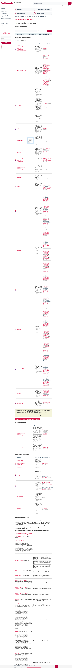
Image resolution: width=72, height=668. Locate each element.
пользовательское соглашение (34, 667)
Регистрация (6, 45)
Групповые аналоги (31, 34)
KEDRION (45, 103)
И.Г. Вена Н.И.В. (21, 105)
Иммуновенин (20, 140)
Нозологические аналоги (44, 34)
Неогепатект (20, 485)
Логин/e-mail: (4, 35)
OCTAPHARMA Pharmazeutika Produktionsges (46, 194)
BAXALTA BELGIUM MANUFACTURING (47, 188)
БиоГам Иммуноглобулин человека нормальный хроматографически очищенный (21, 49)
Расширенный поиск (67, 5)
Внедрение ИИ (4, 28)
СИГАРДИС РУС (46, 148)
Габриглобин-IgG (21, 70)
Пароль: (3, 38)
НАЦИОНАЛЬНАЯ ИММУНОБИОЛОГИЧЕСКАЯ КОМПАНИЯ (47, 474)
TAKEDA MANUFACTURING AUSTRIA (47, 184)
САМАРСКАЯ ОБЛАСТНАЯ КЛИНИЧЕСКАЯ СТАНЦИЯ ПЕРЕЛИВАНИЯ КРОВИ (46, 61)
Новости (3, 8)
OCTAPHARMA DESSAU (46, 217)
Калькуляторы (4, 23)
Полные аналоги (20, 34)
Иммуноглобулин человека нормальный (21, 160)
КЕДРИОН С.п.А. (46, 106)
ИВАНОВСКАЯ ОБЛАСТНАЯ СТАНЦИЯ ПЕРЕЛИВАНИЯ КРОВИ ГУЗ (47, 72)
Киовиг (19, 186)
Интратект (19, 177)
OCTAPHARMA (46, 395)
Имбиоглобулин (20, 128)
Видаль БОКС (4, 16)
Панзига (19, 393)
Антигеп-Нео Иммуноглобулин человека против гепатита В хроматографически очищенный (21, 464)
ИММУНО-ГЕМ (46, 55)
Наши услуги (4, 11)
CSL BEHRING (45, 447)
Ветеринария (4, 20)
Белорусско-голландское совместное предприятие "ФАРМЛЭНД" (45, 435)
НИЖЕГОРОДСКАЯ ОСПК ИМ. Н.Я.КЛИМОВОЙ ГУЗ (47, 159)
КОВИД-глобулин (21, 475)
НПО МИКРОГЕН (46, 48)
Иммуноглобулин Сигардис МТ (21, 151)
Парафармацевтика (6, 18)
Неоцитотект (20, 496)
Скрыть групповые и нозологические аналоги (27, 419)
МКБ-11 (3, 25)
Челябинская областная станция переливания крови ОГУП (47, 79)
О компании (4, 13)
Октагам (19, 211)
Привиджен (20, 447)
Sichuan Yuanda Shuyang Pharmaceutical (46, 152)
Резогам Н (19, 508)
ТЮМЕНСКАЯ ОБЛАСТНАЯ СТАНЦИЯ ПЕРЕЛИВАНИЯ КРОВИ (46, 83)
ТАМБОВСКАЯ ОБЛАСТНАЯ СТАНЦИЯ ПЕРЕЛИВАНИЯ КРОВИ (47, 67)
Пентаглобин (20, 403)
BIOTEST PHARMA (47, 176)
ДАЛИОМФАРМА (46, 429)
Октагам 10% (20, 368)
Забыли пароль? (6, 48)
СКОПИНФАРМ (46, 219)
